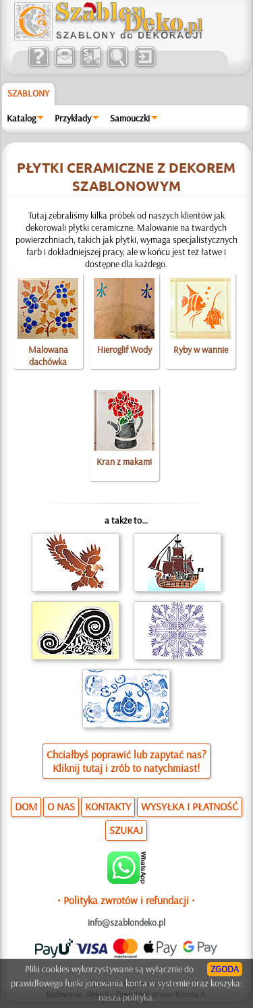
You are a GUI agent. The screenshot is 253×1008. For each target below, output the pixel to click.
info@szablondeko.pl (126, 922)
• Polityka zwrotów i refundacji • (126, 900)
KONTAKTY (108, 806)
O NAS (61, 806)
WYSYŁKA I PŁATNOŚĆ (189, 806)
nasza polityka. (126, 997)
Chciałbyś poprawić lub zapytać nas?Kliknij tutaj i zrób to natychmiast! (126, 761)
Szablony (28, 93)
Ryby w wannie (200, 349)
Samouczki (130, 118)
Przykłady (73, 118)
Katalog (21, 118)
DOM (26, 806)
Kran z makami (124, 461)
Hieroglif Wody (124, 349)
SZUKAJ (126, 830)
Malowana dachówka (48, 355)
